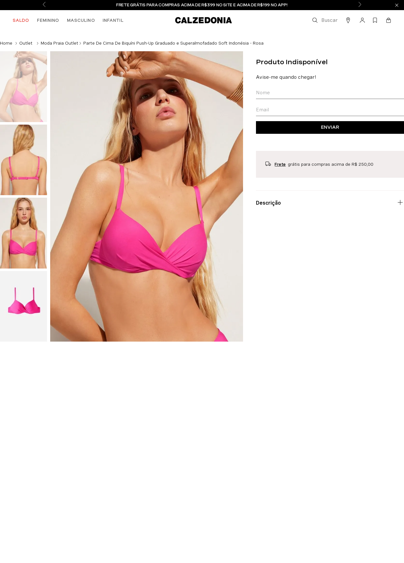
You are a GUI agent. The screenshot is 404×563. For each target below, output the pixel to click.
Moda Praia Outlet (59, 43)
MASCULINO (81, 20)
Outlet (26, 43)
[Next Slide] (360, 5)
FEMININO (48, 20)
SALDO (21, 20)
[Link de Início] (6, 43)
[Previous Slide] (44, 5)
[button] (324, 20)
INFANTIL (113, 20)
